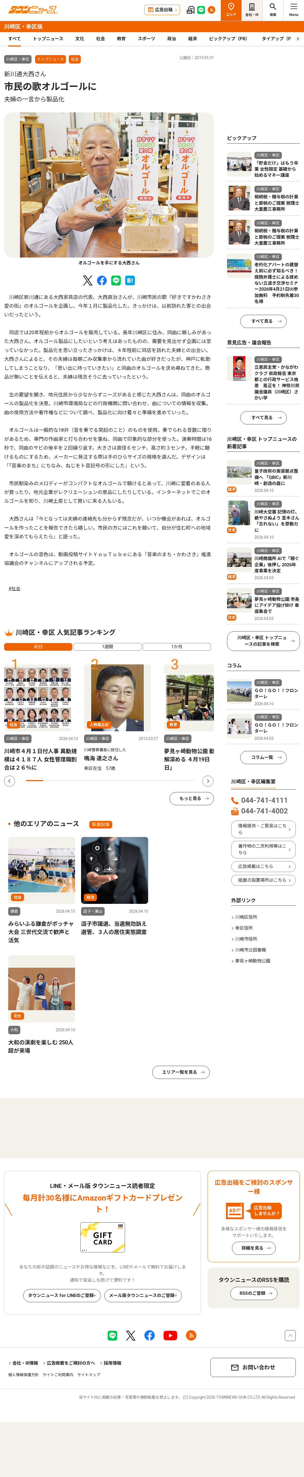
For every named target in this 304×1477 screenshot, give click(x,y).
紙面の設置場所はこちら (262, 880)
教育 (121, 38)
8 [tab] (152, 780)
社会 (100, 38)
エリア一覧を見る (179, 1072)
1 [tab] (34, 780)
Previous (9, 781)
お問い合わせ (258, 1367)
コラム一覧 (262, 757)
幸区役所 (244, 928)
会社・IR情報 (25, 1363)
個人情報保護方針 (23, 1375)
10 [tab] (186, 780)
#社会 (14, 588)
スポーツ (146, 38)
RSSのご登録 (252, 1293)
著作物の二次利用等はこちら (262, 849)
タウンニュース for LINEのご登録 (61, 1295)
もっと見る (190, 798)
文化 (79, 38)
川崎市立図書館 (250, 950)
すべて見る (262, 321)
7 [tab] (135, 780)
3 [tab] (68, 780)
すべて (14, 38)
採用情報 (112, 1363)
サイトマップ (88, 1375)
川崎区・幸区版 (23, 26)
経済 (192, 38)
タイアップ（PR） (280, 38)
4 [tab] (85, 780)
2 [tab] (51, 780)
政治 (171, 38)
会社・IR (252, 15)
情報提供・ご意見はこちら (262, 829)
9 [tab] (169, 780)
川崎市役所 (246, 939)
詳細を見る (252, 1248)
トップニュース (48, 38)
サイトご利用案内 (58, 1375)
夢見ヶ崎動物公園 (252, 961)
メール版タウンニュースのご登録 (141, 1295)
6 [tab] (119, 780)
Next (207, 781)
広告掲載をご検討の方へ (71, 1363)
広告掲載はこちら (255, 866)
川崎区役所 (246, 917)
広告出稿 (164, 9)
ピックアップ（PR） (229, 38)
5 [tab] (102, 780)
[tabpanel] (109, 189)
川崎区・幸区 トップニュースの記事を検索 (262, 641)
